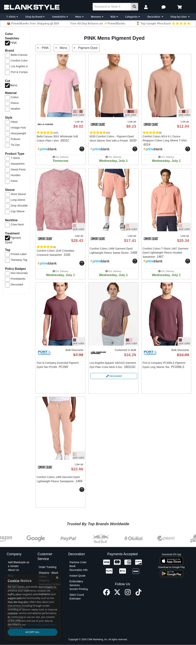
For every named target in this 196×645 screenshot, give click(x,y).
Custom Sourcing (18, 589)
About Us (13, 569)
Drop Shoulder (19, 205)
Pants (14, 180)
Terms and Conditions (14, 621)
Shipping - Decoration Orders (49, 582)
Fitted (14, 121)
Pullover (15, 139)
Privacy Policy (16, 608)
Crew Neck (17, 224)
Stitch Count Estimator (76, 596)
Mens (79, 16)
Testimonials (15, 627)
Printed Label (19, 254)
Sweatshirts (60, 16)
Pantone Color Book (78, 564)
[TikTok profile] (138, 594)
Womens (97, 16)
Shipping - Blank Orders (48, 574)
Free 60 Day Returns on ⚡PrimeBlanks (97, 23)
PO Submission (48, 588)
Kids (114, 16)
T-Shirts (12, 16)
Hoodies (15, 175)
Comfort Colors (20, 60)
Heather (15, 108)
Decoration (155, 16)
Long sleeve (18, 199)
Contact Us (45, 593)
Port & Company (20, 72)
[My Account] (146, 7)
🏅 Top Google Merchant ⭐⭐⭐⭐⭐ (163, 23)
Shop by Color (180, 16)
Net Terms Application (14, 596)
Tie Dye (15, 144)
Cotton (15, 97)
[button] (164, 7)
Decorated (17, 284)
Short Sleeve (18, 194)
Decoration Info (78, 569)
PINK (13, 42)
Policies (12, 613)
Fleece (15, 103)
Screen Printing (78, 589)
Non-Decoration (20, 273)
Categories (132, 16)
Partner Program (18, 602)
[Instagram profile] (127, 594)
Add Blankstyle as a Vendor (18, 564)
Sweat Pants (18, 169)
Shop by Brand (35, 16)
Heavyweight (18, 133)
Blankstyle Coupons (14, 583)
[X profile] (117, 594)
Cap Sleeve (17, 211)
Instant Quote (77, 575)
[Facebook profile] (106, 594)
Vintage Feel (18, 127)
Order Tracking (47, 567)
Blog (10, 575)
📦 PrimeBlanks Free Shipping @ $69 (33, 23)
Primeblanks (18, 278)
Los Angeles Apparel (23, 66)
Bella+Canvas (19, 54)
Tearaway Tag (19, 259)
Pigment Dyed (87, 47)
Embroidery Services (76, 583)
